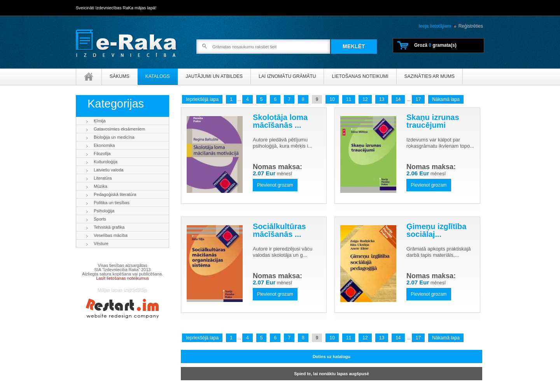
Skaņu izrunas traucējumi (432, 121)
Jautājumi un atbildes (214, 76)
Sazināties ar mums (429, 76)
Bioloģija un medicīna (114, 137)
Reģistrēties (470, 26)
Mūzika (100, 186)
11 (348, 99)
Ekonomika (104, 145)
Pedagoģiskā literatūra (115, 194)
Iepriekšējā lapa (202, 99)
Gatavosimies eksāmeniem (119, 129)
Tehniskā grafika (109, 227)
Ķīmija (100, 120)
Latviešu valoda (108, 170)
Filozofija (102, 153)
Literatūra (103, 178)
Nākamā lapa (446, 99)
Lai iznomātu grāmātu (287, 76)
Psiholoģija (104, 210)
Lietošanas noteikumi (360, 76)
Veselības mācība (111, 235)
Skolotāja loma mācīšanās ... (280, 121)
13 (381, 99)
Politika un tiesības (112, 202)
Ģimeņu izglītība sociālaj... (436, 230)
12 (365, 99)
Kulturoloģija (105, 161)
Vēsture (101, 243)
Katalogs (157, 76)
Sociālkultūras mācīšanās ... (279, 230)
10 (331, 99)
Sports (100, 219)
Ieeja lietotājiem (434, 26)
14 (398, 99)
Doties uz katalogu (331, 356)
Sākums (120, 76)
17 (418, 99)
